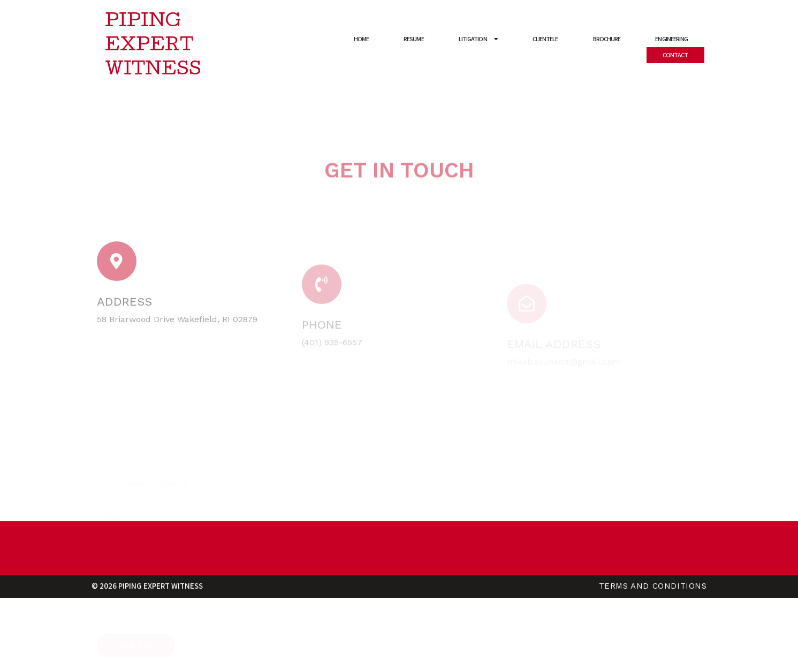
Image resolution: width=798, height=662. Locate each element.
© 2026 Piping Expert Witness (147, 586)
